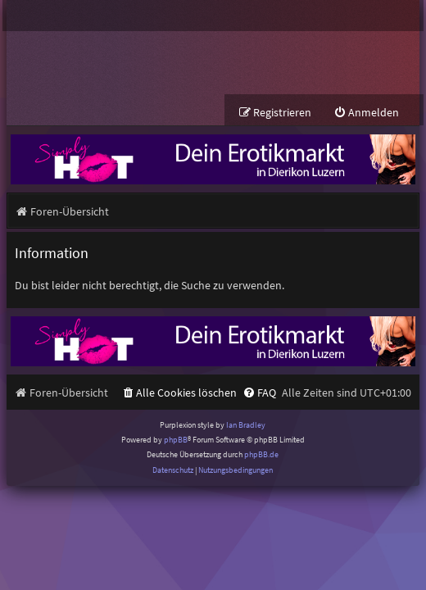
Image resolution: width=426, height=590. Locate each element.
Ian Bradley (245, 425)
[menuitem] (366, 112)
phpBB (176, 439)
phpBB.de (261, 454)
